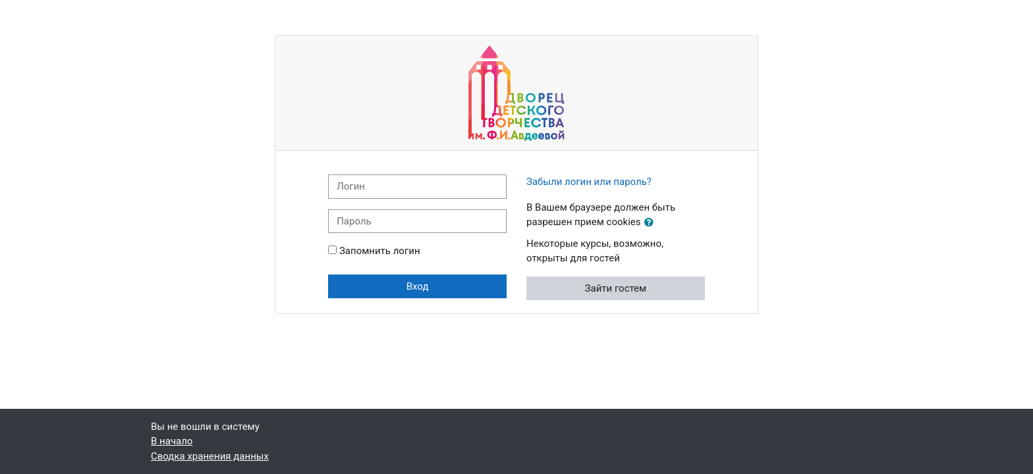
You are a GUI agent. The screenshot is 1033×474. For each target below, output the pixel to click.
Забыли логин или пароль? (589, 182)
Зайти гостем (616, 288)
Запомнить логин (379, 251)
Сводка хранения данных (210, 456)
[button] (651, 223)
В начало (171, 441)
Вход (417, 286)
